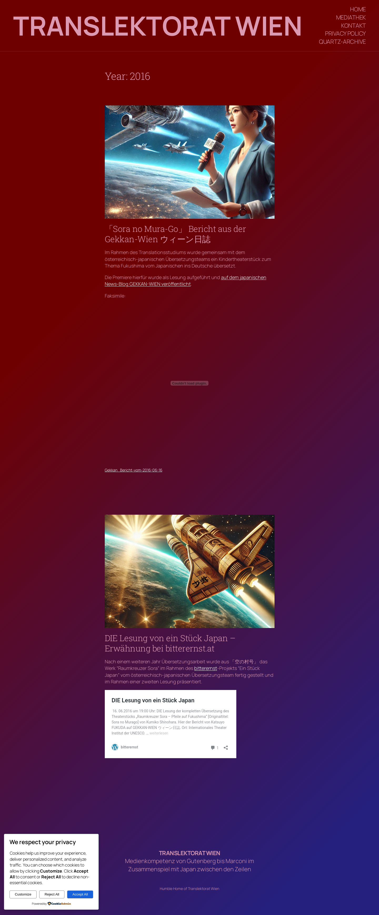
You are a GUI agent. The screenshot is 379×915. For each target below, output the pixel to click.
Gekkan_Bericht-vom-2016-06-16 (133, 470)
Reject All (51, 894)
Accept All (80, 894)
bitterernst (205, 668)
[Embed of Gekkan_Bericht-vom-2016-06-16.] (190, 383)
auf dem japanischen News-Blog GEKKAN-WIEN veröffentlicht (185, 280)
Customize (23, 894)
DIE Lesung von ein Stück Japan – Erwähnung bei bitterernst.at (170, 643)
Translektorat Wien (157, 25)
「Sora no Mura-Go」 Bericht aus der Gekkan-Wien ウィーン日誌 (175, 234)
